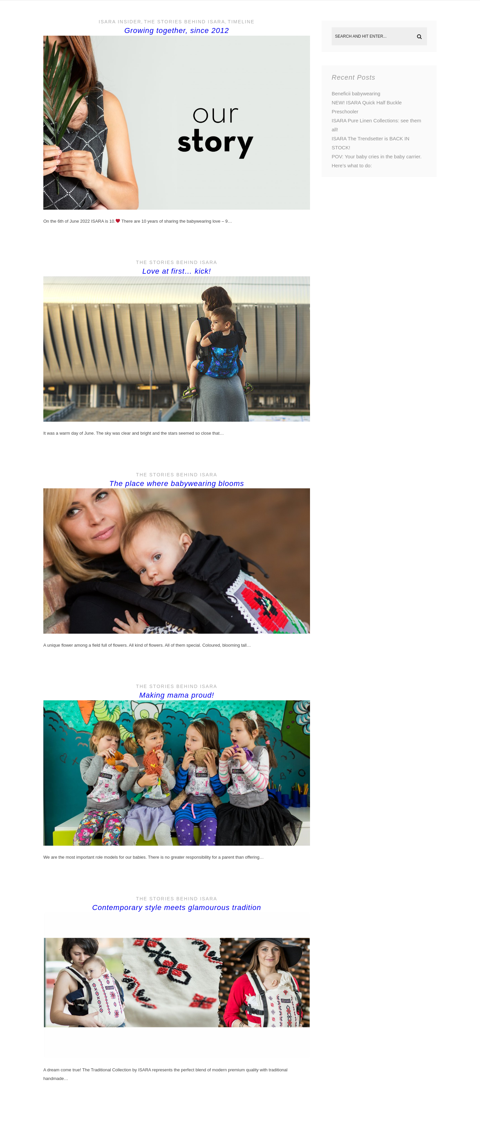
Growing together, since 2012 (176, 30)
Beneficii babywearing (356, 93)
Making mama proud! (176, 695)
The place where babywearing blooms (176, 483)
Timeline (241, 21)
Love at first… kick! (176, 271)
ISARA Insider (120, 21)
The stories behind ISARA (184, 21)
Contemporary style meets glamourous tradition (176, 907)
